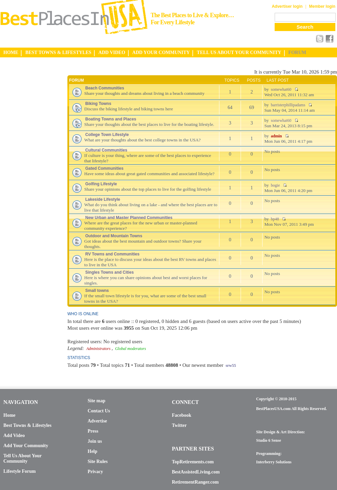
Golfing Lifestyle (101, 184)
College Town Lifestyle (107, 134)
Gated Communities (104, 168)
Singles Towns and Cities (109, 272)
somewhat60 (281, 89)
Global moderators (130, 348)
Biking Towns (98, 103)
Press (93, 431)
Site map (96, 400)
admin (276, 136)
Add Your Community (25, 445)
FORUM (297, 52)
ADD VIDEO (111, 52)
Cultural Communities (106, 150)
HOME (10, 52)
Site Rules (98, 461)
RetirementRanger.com (195, 482)
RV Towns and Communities (112, 254)
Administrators (98, 348)
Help (92, 451)
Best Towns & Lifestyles (27, 425)
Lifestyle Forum (19, 471)
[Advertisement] (27, 170)
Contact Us (99, 410)
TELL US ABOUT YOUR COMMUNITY (239, 52)
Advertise (97, 421)
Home (9, 415)
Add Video (14, 435)
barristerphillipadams (288, 105)
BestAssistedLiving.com (196, 471)
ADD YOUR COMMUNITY (161, 52)
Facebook (181, 415)
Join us (95, 441)
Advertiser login (287, 6)
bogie (275, 185)
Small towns (97, 290)
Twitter (179, 425)
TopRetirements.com (193, 461)
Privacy (95, 471)
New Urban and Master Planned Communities (129, 217)
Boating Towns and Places (110, 119)
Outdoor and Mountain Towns (113, 236)
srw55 (231, 365)
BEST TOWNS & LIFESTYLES (58, 52)
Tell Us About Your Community (22, 458)
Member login (322, 6)
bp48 (275, 219)
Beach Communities (104, 88)
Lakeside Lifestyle (102, 199)
